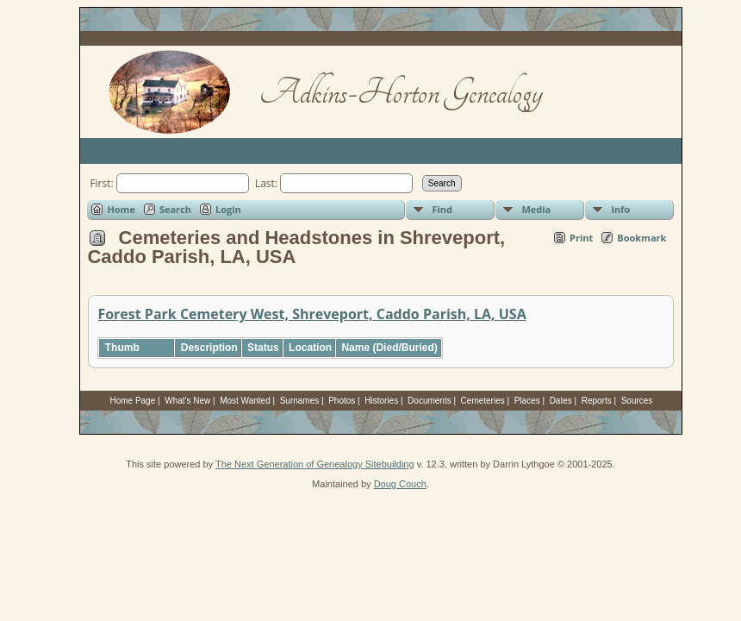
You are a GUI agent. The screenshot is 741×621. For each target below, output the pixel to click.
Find (442, 209)
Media (536, 209)
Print (581, 237)
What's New (187, 400)
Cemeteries (483, 400)
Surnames (300, 400)
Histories (381, 400)
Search (175, 209)
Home (121, 209)
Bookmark (641, 237)
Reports (597, 400)
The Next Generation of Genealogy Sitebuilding (314, 464)
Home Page (132, 400)
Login (228, 209)
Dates (561, 400)
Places (527, 400)
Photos (341, 400)
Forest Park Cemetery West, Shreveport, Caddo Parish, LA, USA (311, 313)
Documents (429, 400)
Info (620, 209)
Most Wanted (245, 400)
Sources (637, 400)
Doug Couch (400, 484)
